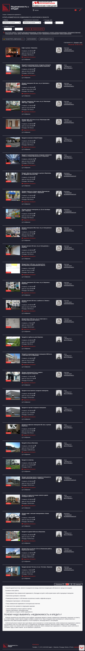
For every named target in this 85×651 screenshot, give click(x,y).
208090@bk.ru (78, 647)
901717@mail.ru (68, 68)
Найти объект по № (46, 39)
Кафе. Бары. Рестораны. (21, 33)
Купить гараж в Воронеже (58, 32)
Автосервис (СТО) (36, 33)
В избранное (26, 59)
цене (80, 42)
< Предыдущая (58, 584)
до (54, 22)
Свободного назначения (50, 33)
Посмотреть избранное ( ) (13, 39)
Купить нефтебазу (43, 32)
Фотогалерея (31, 39)
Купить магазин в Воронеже (27, 32)
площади (76, 42)
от (43, 22)
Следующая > (78, 584)
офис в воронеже (65, 33)
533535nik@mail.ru (69, 51)
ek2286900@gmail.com (70, 176)
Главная (4, 14)
